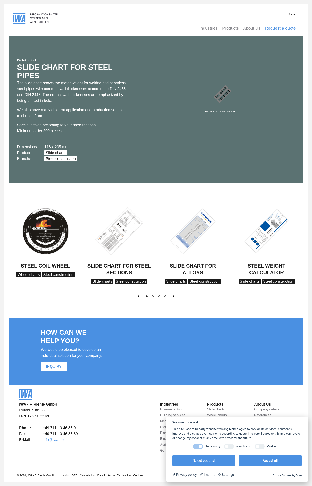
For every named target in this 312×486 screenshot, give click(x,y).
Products (230, 28)
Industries (208, 28)
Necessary (212, 446)
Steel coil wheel (45, 266)
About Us (251, 28)
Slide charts (55, 153)
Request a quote (280, 28)
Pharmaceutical (171, 409)
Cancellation (87, 475)
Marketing (273, 446)
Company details (266, 409)
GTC (74, 475)
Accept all (270, 461)
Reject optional (204, 461)
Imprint (65, 475)
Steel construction (61, 159)
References (262, 415)
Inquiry (53, 366)
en (290, 14)
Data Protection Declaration (114, 475)
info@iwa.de (53, 440)
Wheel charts (28, 275)
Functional (243, 446)
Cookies (138, 475)
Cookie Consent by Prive (287, 475)
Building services (172, 415)
